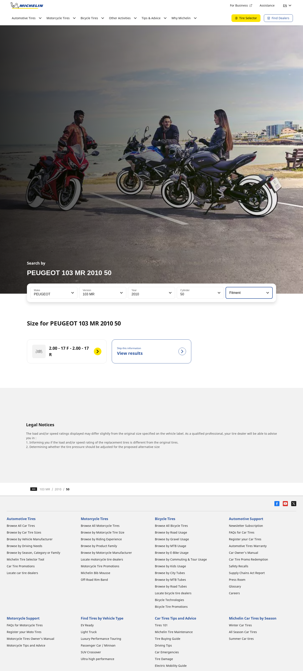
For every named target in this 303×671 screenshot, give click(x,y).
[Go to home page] (27, 5)
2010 (58, 489)
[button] (72, 293)
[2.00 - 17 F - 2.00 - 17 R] (67, 351)
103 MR (45, 489)
